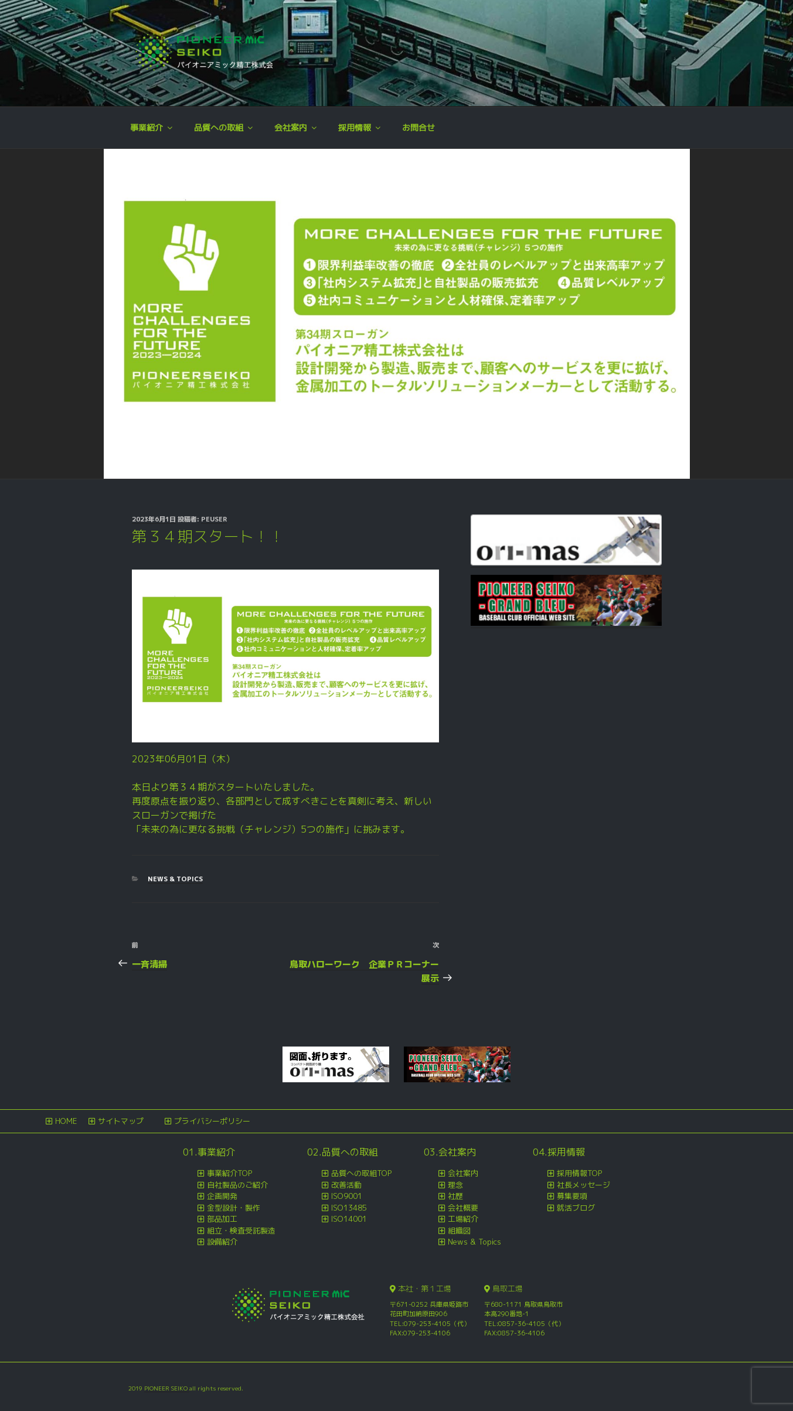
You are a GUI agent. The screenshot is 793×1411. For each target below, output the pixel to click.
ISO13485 (349, 1207)
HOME (66, 1121)
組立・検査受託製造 (241, 1230)
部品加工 (222, 1219)
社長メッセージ (583, 1185)
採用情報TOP (579, 1173)
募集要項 (572, 1196)
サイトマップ (121, 1121)
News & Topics (175, 879)
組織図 (459, 1230)
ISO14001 (349, 1219)
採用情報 (360, 127)
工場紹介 (463, 1219)
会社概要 (463, 1207)
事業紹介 (152, 127)
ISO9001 (346, 1196)
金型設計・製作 (233, 1207)
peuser (214, 519)
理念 (455, 1185)
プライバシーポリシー (212, 1121)
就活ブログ (576, 1207)
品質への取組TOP (361, 1173)
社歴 (455, 1196)
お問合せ (418, 127)
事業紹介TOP (229, 1173)
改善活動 (346, 1185)
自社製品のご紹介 (237, 1185)
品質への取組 (224, 127)
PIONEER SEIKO (166, 1388)
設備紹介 (222, 1241)
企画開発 (222, 1196)
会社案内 (296, 127)
